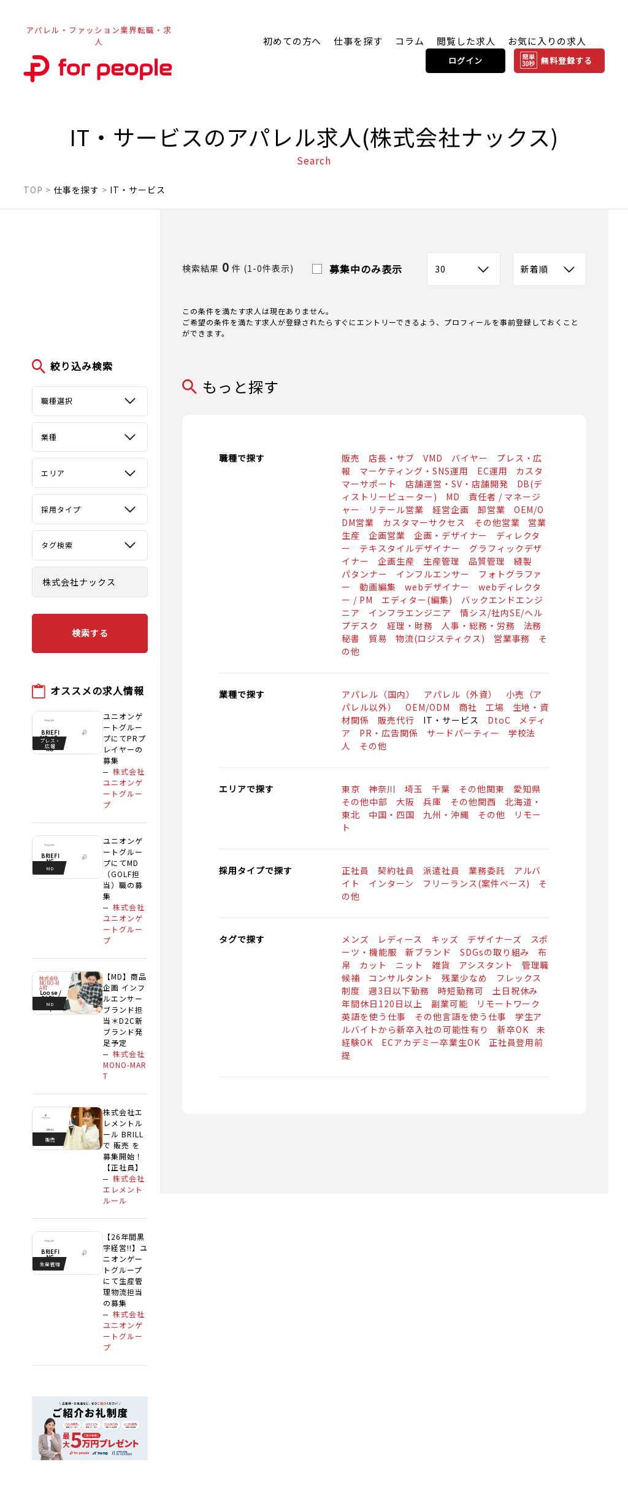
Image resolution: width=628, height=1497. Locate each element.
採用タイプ (61, 509)
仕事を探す (358, 40)
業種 (49, 436)
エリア (53, 473)
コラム (409, 40)
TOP (33, 190)
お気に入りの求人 (547, 40)
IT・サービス (138, 190)
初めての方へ (292, 40)
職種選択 (57, 400)
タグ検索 (57, 545)
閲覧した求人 (466, 40)
